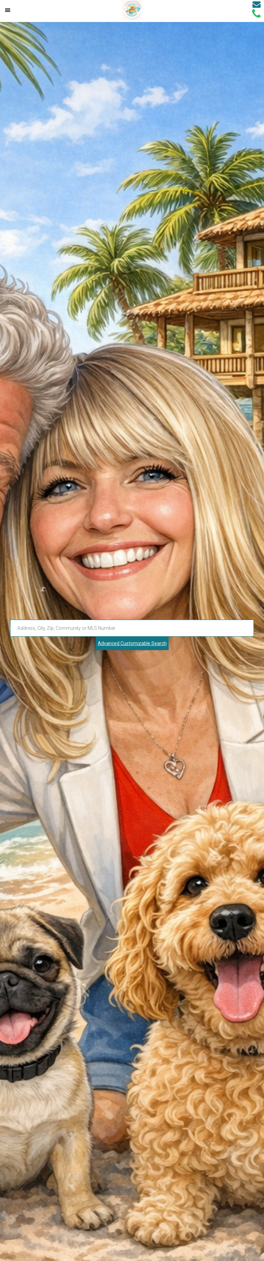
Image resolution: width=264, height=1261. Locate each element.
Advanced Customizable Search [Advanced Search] (132, 643)
